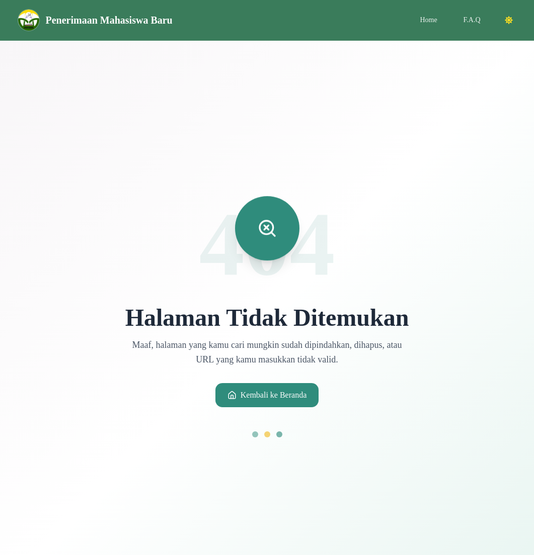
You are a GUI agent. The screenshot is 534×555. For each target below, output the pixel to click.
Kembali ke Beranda (267, 395)
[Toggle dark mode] (509, 20)
